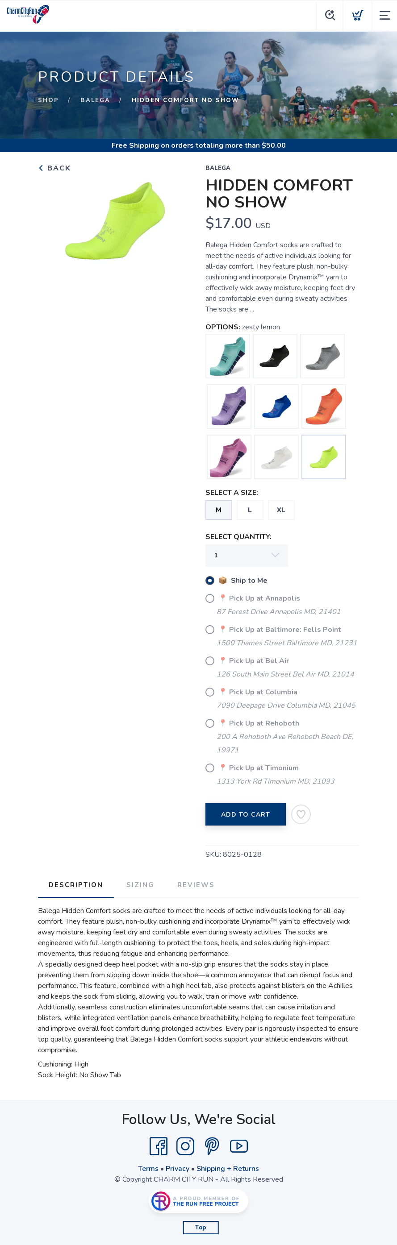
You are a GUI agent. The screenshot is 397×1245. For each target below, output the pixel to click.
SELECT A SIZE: (231, 493)
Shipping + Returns (227, 1169)
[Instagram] (185, 1146)
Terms (148, 1169)
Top (200, 1228)
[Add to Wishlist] (301, 814)
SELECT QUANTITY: (238, 537)
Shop (48, 100)
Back (54, 168)
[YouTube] (239, 1146)
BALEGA (95, 100)
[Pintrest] (212, 1146)
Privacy (177, 1169)
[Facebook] (158, 1146)
